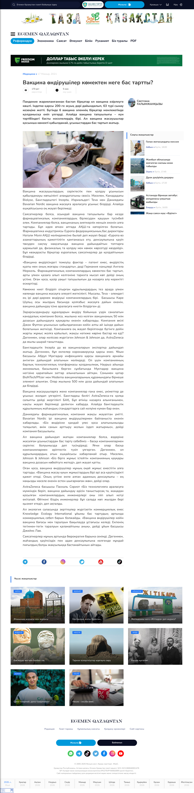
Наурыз (52, 784)
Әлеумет (75, 41)
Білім (88, 41)
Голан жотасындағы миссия (162, 141)
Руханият (102, 41)
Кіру (178, 4)
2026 (7, 784)
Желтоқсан (186, 784)
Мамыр (82, 784)
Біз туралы (120, 41)
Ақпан (37, 784)
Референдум (22, 41)
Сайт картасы (137, 729)
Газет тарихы (66, 729)
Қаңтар (22, 784)
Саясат (62, 41)
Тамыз (127, 784)
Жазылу (124, 4)
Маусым (97, 784)
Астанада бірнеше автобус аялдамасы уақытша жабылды (161, 199)
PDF (133, 41)
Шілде (112, 784)
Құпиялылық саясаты (88, 729)
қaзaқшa (156, 4)
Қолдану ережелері (114, 729)
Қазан (157, 784)
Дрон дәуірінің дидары (159, 177)
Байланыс (117, 742)
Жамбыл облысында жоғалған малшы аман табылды (159, 163)
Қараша (171, 784)
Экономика (45, 41)
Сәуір (67, 784)
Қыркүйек (142, 784)
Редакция (49, 729)
